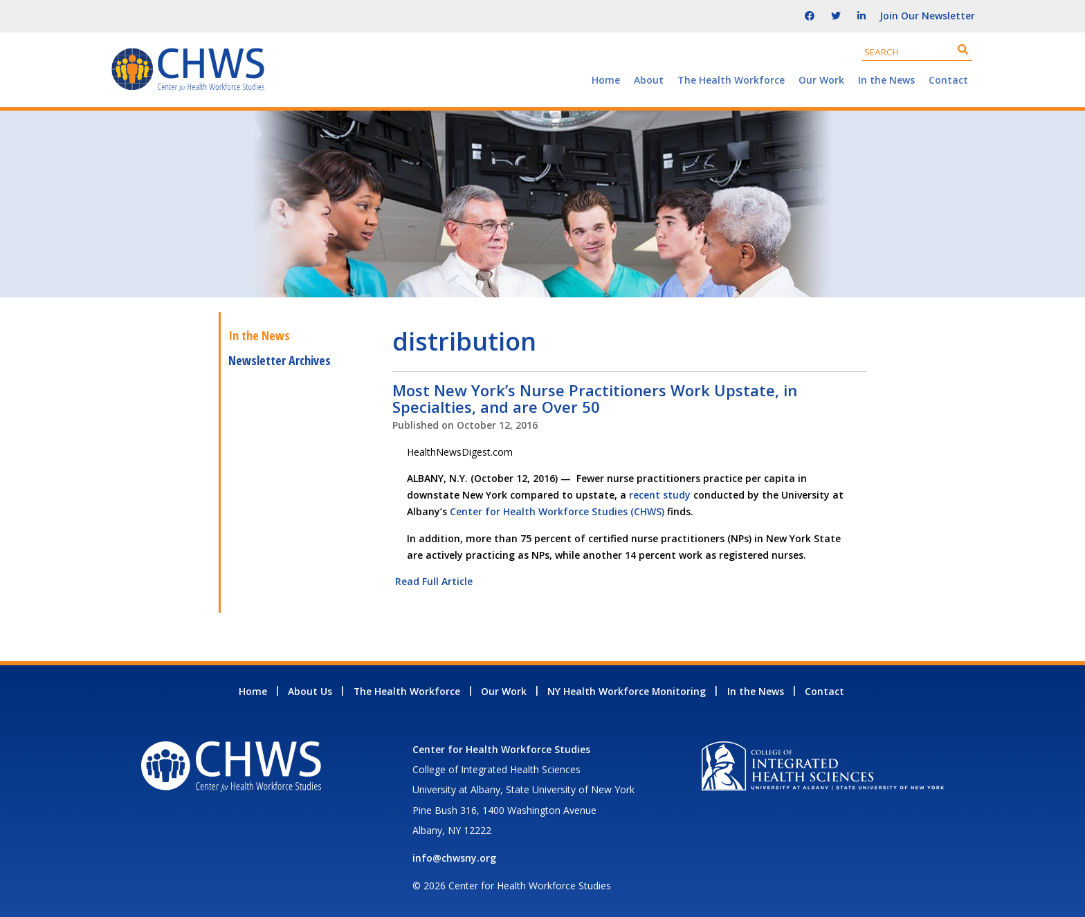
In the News (886, 79)
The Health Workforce (731, 79)
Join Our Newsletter (927, 15)
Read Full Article (432, 581)
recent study (660, 494)
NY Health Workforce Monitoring (626, 691)
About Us (310, 691)
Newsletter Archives (279, 360)
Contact (948, 79)
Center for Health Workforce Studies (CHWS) (557, 511)
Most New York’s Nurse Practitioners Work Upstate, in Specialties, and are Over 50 (594, 398)
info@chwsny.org (454, 857)
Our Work (821, 79)
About (649, 79)
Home (606, 79)
